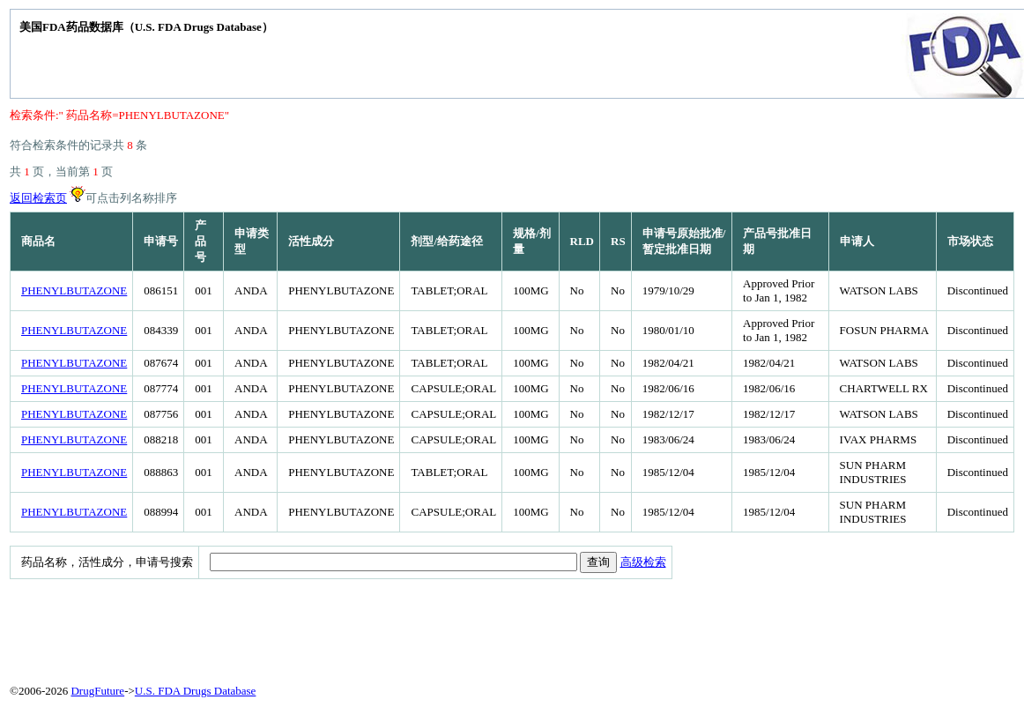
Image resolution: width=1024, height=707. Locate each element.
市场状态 (970, 241)
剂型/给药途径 (447, 241)
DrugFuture (97, 690)
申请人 (857, 241)
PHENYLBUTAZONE (74, 290)
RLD (582, 241)
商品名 (38, 241)
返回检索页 (38, 198)
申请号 (161, 241)
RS (618, 241)
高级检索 (643, 562)
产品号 (200, 241)
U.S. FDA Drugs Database (195, 690)
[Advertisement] (437, 627)
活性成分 (311, 241)
